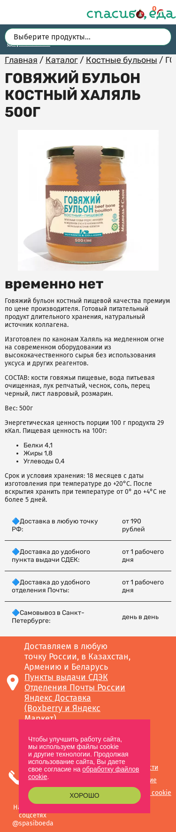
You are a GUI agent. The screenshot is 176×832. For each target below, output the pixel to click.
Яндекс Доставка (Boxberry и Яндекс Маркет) (62, 708)
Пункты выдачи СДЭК (66, 677)
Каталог (62, 60)
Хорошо (84, 795)
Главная (21, 60)
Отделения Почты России (74, 687)
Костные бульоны (121, 60)
